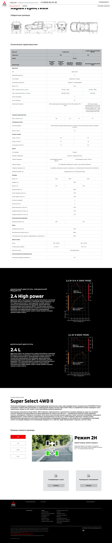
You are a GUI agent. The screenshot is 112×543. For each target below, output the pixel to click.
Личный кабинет (90, 501)
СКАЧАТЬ (56, 485)
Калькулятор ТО (14, 6)
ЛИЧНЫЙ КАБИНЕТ (104, 6)
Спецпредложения (104, 2)
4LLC (18, 456)
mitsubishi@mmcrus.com (25, 532)
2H (18, 437)
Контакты (43, 501)
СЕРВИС (24, 6)
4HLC (18, 449)
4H (18, 443)
